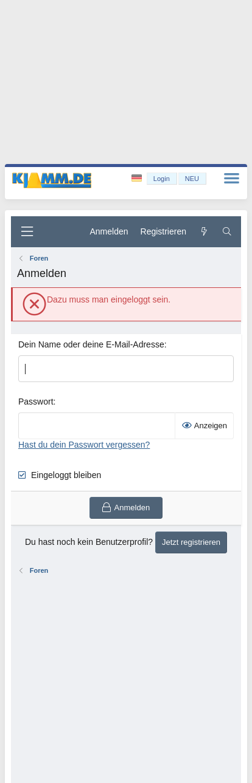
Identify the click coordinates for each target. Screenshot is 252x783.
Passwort (36, 401)
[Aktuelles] (203, 232)
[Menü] (26, 231)
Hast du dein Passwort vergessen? (84, 445)
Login (161, 178)
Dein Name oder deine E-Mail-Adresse (91, 344)
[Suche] (227, 232)
